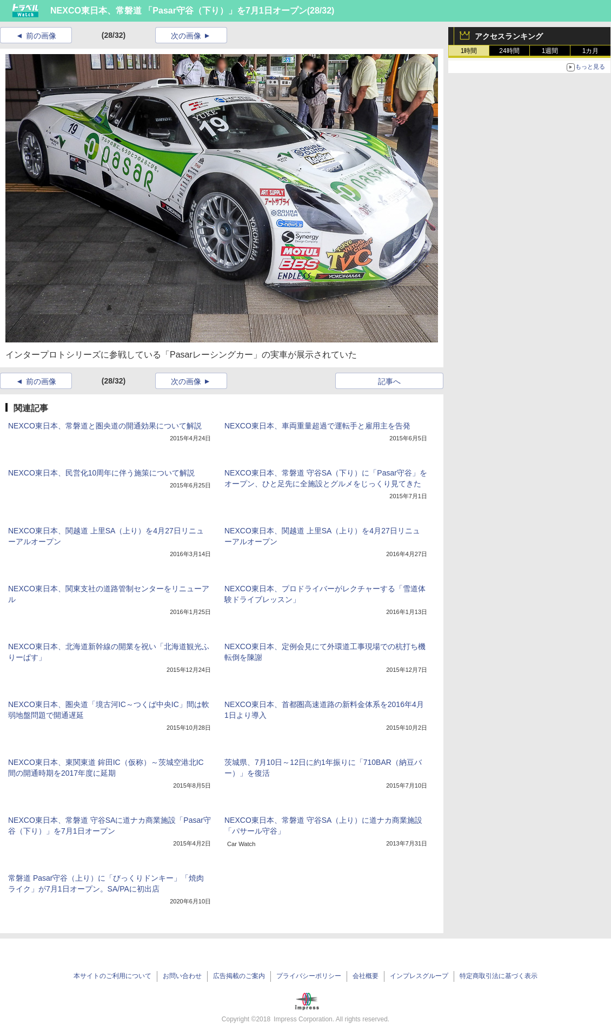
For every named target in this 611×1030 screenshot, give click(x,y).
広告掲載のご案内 (239, 976)
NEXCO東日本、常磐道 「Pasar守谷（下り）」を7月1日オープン (178, 10)
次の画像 (186, 35)
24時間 (509, 51)
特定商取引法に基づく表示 (498, 976)
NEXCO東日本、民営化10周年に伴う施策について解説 (101, 472)
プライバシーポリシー (308, 976)
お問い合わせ (182, 976)
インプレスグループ (419, 976)
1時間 (469, 51)
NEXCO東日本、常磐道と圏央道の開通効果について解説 (105, 425)
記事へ (389, 381)
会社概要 (365, 976)
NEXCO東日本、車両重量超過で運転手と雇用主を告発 (317, 425)
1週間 (550, 51)
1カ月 (590, 51)
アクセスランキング (509, 36)
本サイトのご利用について (112, 976)
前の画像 (41, 35)
